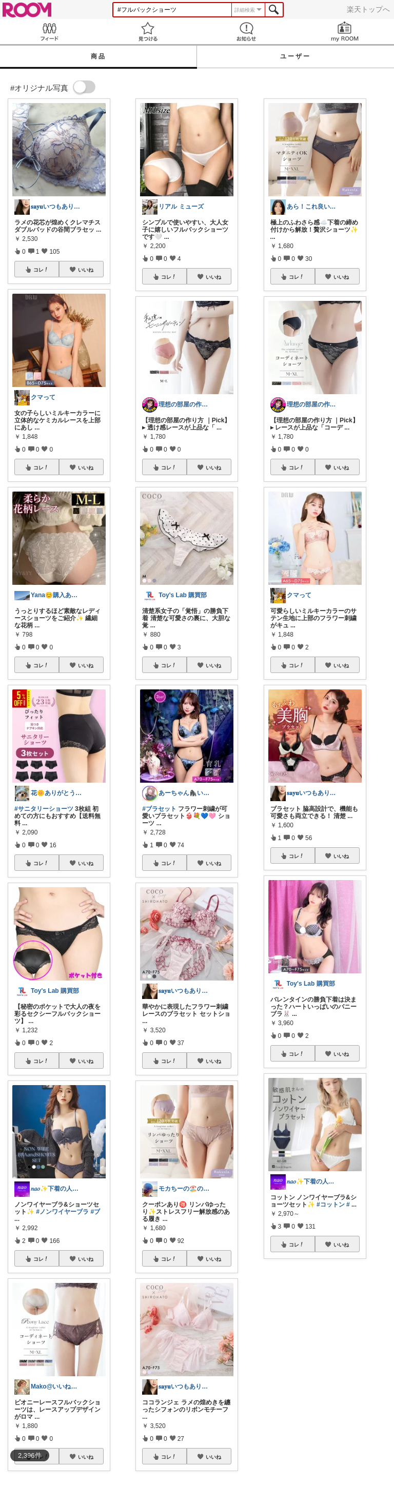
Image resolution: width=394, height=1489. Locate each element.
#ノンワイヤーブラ (62, 1211)
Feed (49, 31)
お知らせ (246, 31)
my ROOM (345, 31)
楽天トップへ (368, 9)
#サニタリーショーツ (43, 808)
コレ (41, 269)
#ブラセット (159, 808)
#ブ (95, 1211)
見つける (147, 31)
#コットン (331, 1204)
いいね (85, 269)
